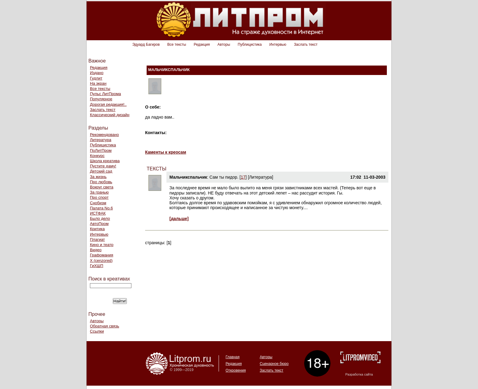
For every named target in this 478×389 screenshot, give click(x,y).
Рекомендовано (104, 134)
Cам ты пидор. (223, 177)
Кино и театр (101, 244)
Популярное (101, 99)
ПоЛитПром (101, 150)
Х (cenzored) (101, 260)
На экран (98, 83)
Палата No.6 (101, 208)
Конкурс (97, 155)
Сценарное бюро (274, 364)
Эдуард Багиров (146, 44)
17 (243, 177)
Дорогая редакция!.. (108, 104)
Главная (233, 357)
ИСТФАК (98, 213)
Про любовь (101, 182)
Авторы (223, 44)
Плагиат (97, 239)
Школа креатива (105, 161)
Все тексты (176, 44)
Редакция (202, 44)
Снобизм (98, 203)
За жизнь (98, 176)
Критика (97, 229)
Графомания (101, 255)
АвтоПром (99, 223)
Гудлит (96, 78)
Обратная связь (104, 326)
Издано (96, 72)
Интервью (278, 44)
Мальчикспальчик (188, 177)
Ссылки (97, 331)
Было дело (100, 218)
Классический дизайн (109, 114)
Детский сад (101, 171)
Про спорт (99, 197)
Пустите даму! (103, 166)
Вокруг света (101, 187)
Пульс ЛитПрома (105, 93)
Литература (100, 139)
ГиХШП (96, 265)
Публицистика (250, 44)
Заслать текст (305, 44)
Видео (96, 250)
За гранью (99, 192)
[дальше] (179, 218)
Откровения (236, 370)
